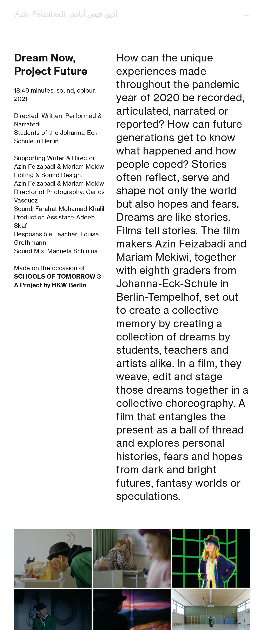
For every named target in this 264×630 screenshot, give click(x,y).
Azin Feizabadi (40, 14)
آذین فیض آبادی (93, 14)
